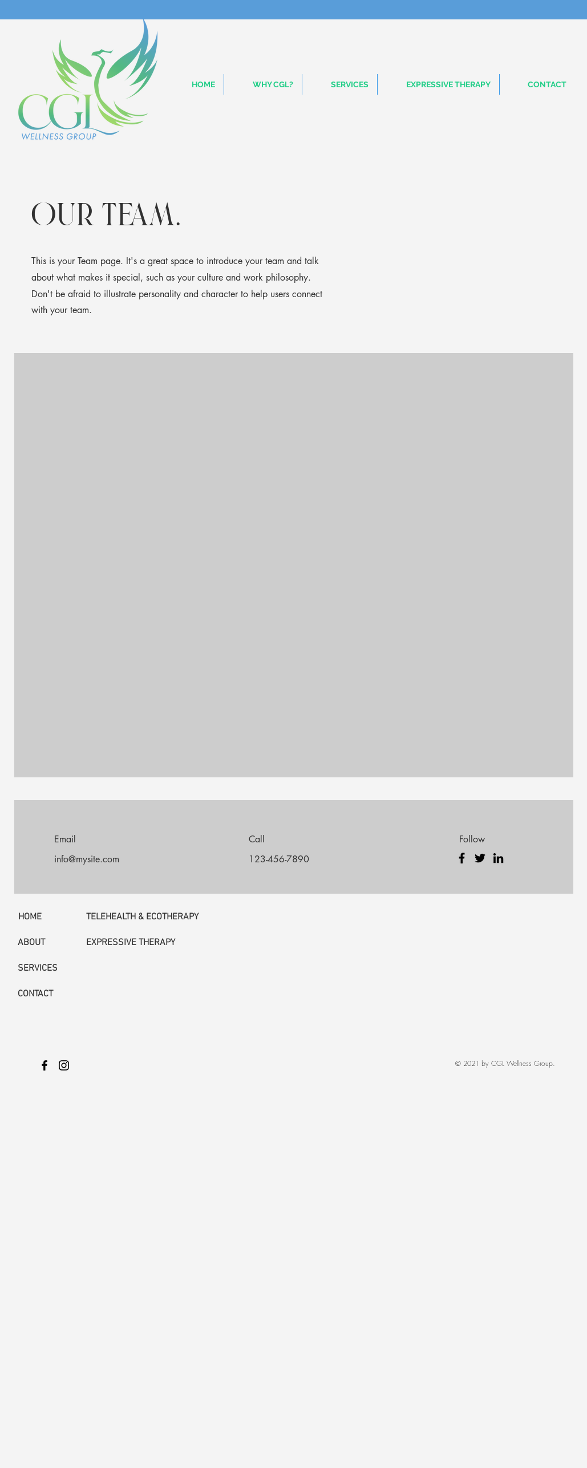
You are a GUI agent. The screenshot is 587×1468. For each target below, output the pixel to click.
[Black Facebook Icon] (44, 1065)
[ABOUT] (47, 942)
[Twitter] (480, 858)
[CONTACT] (47, 994)
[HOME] (47, 917)
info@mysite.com (86, 859)
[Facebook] (462, 858)
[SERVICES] (47, 968)
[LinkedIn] (498, 858)
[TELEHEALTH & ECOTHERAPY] (142, 917)
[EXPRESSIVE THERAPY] (136, 942)
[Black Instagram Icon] (64, 1065)
